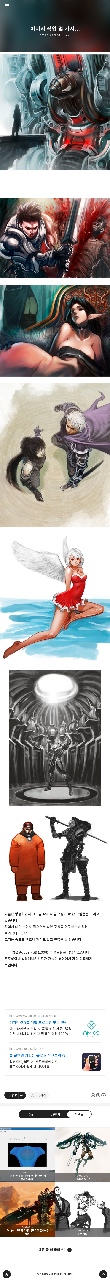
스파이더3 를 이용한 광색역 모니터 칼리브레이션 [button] (27, 1154)
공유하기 (55, 1114)
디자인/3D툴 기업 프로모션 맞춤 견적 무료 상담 (38, 1023)
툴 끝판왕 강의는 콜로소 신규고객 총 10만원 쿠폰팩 (37, 1056)
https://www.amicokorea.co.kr (30, 1016)
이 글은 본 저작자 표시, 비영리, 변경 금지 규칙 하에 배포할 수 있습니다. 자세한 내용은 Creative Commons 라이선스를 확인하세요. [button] (98, 1095)
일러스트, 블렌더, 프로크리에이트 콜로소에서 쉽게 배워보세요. (33, 1064)
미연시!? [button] (82, 1209)
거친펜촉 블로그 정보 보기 (103, 5)
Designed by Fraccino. (61, 1273)
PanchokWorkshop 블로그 (6, 1274)
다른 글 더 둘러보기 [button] (52, 1250)
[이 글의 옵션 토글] (22, 1095)
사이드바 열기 (6, 5)
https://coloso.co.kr (23, 1049)
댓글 (30, 1114)
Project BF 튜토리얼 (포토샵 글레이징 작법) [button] (27, 1209)
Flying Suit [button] (82, 1154)
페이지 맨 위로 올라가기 (103, 1274)
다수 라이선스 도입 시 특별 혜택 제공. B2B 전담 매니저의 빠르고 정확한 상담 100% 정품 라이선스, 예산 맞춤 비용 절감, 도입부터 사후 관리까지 (40, 1031)
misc (67, 35)
